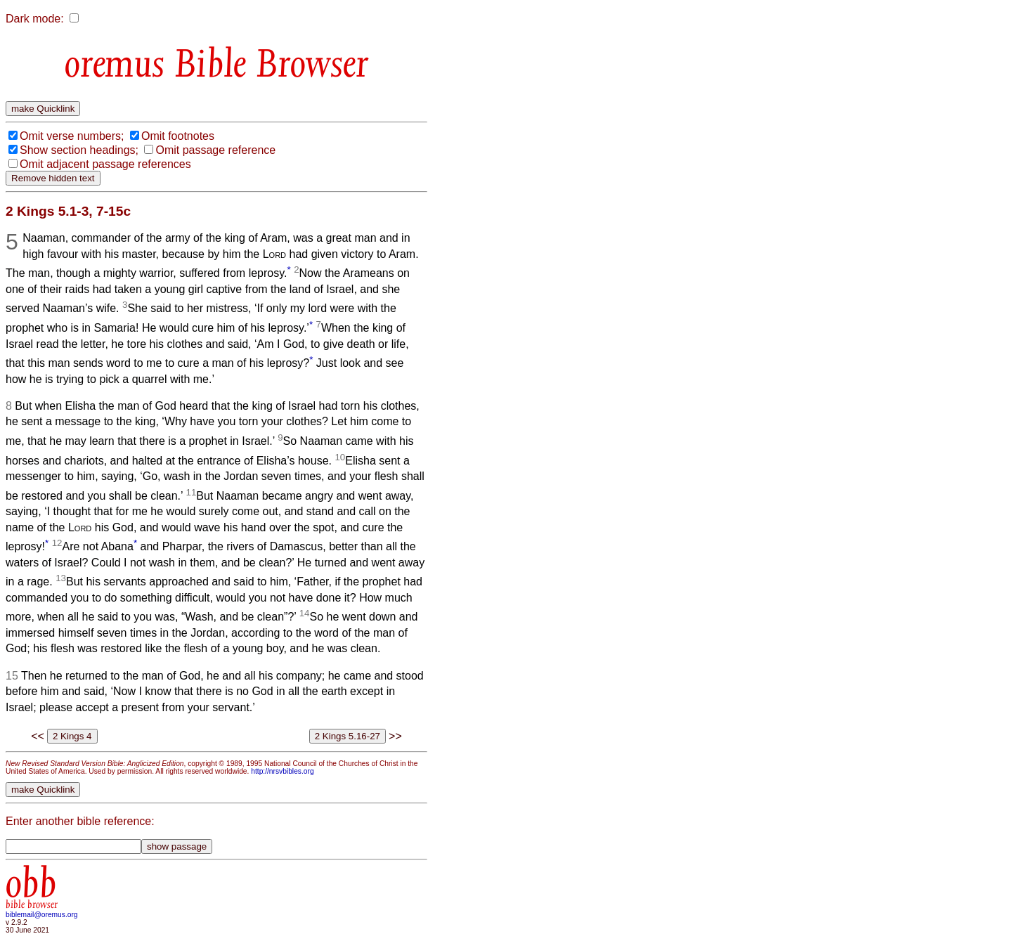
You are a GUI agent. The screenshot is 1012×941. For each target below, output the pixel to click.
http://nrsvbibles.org (282, 771)
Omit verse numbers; (72, 136)
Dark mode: (35, 19)
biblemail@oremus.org (42, 915)
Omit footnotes (177, 136)
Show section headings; (79, 150)
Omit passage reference (215, 150)
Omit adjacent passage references (105, 164)
